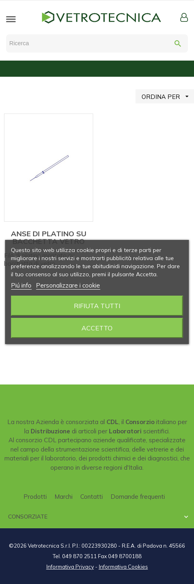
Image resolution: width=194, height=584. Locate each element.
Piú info (21, 285)
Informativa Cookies (123, 566)
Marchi (63, 496)
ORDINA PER (168, 96)
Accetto (97, 328)
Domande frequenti (138, 496)
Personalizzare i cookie (68, 285)
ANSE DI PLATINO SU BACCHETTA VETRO (48, 237)
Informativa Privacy (70, 566)
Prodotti (35, 496)
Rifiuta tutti (97, 306)
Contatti (91, 496)
